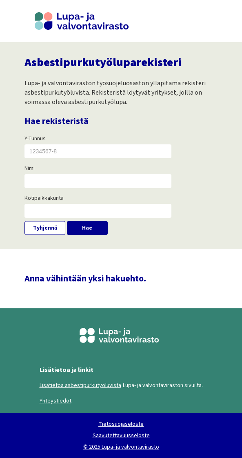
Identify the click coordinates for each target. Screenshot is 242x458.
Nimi (29, 168)
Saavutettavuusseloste (121, 435)
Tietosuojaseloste (121, 424)
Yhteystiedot (55, 401)
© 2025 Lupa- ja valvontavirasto (121, 447)
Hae (87, 228)
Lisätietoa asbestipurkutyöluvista (80, 385)
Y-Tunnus (35, 139)
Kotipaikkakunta (44, 198)
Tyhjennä (45, 228)
